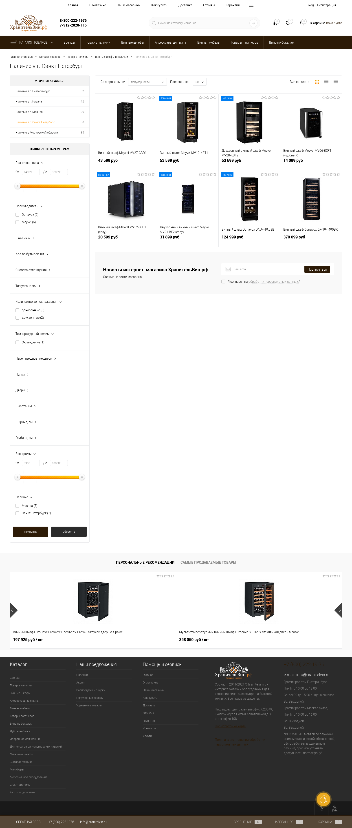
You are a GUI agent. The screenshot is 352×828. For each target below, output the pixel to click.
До (45, 172)
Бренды (15, 677)
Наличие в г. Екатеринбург (32, 91)
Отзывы (209, 5)
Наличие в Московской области (36, 132)
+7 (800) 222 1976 (61, 822)
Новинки (82, 675)
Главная (72, 5)
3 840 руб (291, 639)
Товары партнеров (22, 716)
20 (82, 112)
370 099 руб (311, 240)
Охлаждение (33, 342)
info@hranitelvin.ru (313, 674)
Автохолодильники (22, 792)
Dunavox (30, 214)
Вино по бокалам (21, 723)
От (17, 172)
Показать (30, 531)
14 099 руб (311, 163)
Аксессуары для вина (24, 700)
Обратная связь (26, 822)
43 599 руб (126, 163)
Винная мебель (20, 708)
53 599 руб (188, 163)
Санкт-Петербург (36, 513)
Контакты (149, 728)
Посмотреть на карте (230, 726)
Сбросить (69, 531)
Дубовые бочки (20, 731)
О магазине (97, 5)
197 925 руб (28, 639)
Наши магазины (129, 5)
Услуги (147, 736)
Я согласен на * (264, 281)
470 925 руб (161, 639)
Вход (310, 5)
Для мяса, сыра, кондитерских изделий (36, 746)
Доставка (185, 5)
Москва (29, 505)
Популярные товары (89, 697)
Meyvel (29, 222)
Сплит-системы (20, 784)
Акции (80, 682)
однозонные (33, 310)
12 (82, 101)
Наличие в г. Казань (28, 101)
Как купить (159, 5)
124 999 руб (249, 240)
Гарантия (233, 5)
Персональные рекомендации (145, 562)
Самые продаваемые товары (208, 562)
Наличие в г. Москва (29, 112)
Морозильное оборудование (28, 777)
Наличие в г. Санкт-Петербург (35, 122)
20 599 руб (126, 240)
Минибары (17, 769)
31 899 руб (188, 240)
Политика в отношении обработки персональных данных (240, 742)
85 (82, 132)
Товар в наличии (21, 685)
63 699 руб (249, 163)
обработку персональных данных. (274, 281)
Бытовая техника (21, 761)
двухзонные (33, 317)
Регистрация (326, 5)
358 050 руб (94, 639)
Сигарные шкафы (21, 754)
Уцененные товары (89, 705)
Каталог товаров (32, 42)
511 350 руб (227, 639)
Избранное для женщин (25, 739)
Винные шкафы (20, 693)
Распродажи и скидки (90, 690)
